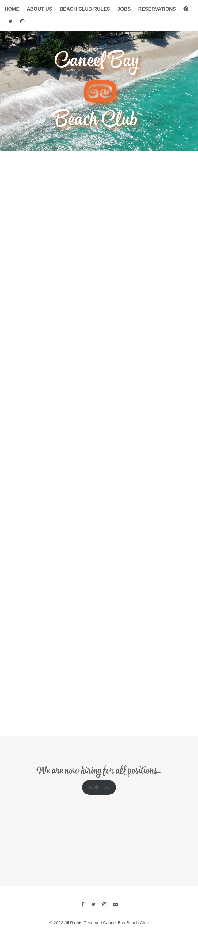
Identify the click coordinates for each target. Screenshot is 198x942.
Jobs (124, 9)
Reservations (157, 9)
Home (12, 9)
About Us (39, 9)
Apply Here (98, 787)
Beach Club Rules (85, 9)
